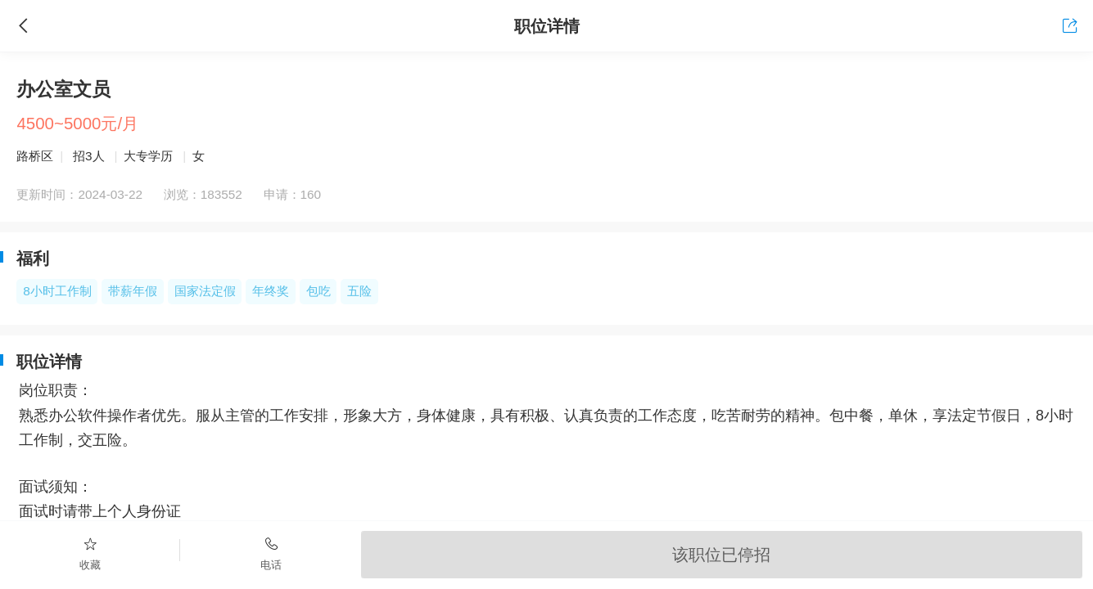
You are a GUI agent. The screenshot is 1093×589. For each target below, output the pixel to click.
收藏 (90, 553)
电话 (270, 553)
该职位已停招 (721, 554)
